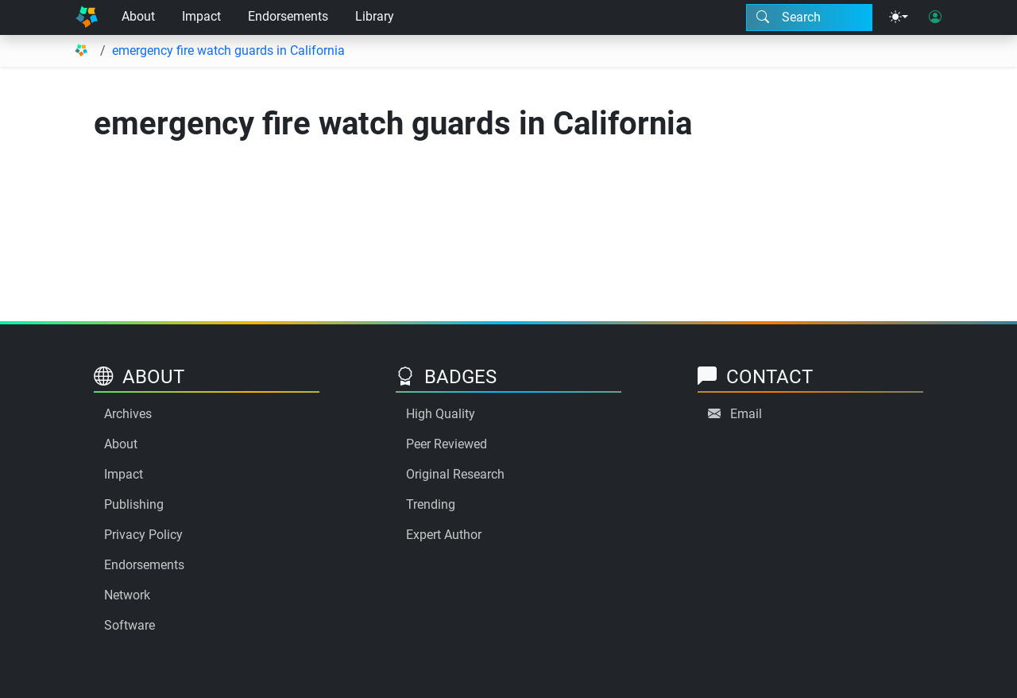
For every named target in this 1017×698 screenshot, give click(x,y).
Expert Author (443, 534)
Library (374, 16)
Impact (201, 16)
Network (127, 595)
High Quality (440, 413)
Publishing (134, 504)
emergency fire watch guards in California (228, 50)
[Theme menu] (898, 17)
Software (129, 625)
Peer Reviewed (446, 444)
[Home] (86, 17)
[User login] (935, 17)
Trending (430, 504)
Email (746, 413)
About (138, 16)
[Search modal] (809, 17)
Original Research (455, 474)
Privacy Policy (143, 534)
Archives (128, 413)
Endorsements (288, 16)
